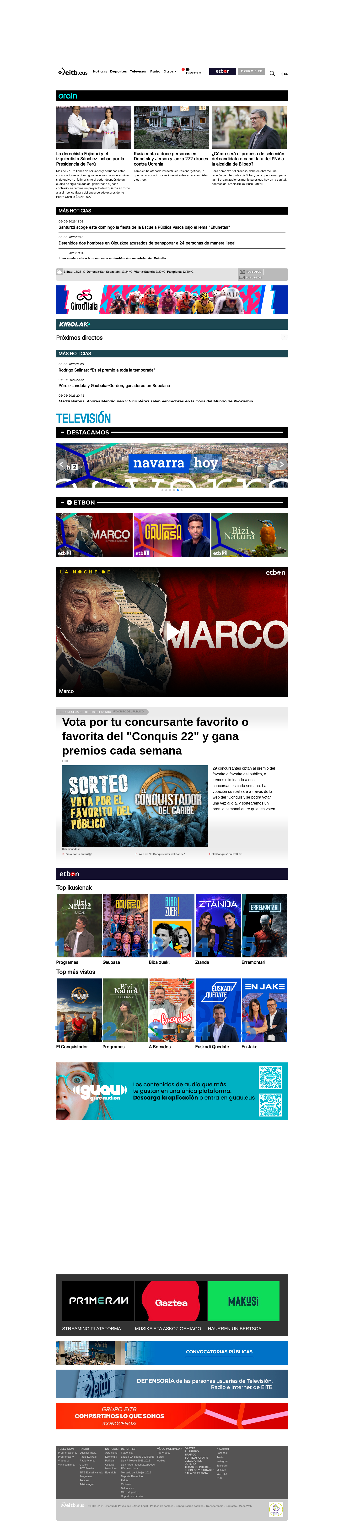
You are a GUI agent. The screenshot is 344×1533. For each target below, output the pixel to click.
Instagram (222, 1461)
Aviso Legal (141, 1506)
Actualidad (111, 1452)
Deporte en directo (132, 1496)
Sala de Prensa (196, 1473)
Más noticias (75, 211)
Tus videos (250, 277)
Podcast (84, 1480)
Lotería (190, 1463)
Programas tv (66, 1456)
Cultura (109, 1464)
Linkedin (221, 1469)
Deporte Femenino (132, 1476)
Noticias (100, 71)
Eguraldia (110, 1472)
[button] (162, 490)
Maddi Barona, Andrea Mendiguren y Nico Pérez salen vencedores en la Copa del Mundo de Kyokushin (156, 401)
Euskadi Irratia (88, 1452)
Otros (168, 71)
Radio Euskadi (88, 1456)
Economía (111, 1456)
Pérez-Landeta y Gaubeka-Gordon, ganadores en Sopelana (114, 385)
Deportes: (128, 1448)
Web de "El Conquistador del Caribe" (162, 854)
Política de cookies (161, 1506)
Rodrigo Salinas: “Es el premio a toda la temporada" (107, 370)
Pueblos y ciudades (199, 1470)
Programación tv (67, 1452)
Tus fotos (250, 271)
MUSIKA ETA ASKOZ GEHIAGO (168, 1328)
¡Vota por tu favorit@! (78, 854)
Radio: (84, 1448)
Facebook (222, 1452)
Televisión (138, 71)
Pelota (125, 1480)
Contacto (231, 1506)
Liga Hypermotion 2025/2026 (138, 1464)
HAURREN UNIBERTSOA (235, 1328)
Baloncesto (127, 1488)
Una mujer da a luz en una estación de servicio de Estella (112, 258)
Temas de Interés (197, 1467)
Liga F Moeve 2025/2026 (135, 1460)
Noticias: (111, 1448)
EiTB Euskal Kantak (91, 1472)
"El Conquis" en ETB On (227, 854)
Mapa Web (245, 1506)
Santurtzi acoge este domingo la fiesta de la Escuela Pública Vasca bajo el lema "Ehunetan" (144, 227)
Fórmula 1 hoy (129, 1468)
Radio (155, 71)
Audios (161, 1460)
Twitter (220, 1457)
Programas (86, 1476)
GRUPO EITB (251, 71)
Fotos (160, 1456)
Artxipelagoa (87, 1484)
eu (280, 74)
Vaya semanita (66, 1464)
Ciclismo (126, 1484)
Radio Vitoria (87, 1460)
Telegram (222, 1465)
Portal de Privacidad (118, 1506)
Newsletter (223, 1448)
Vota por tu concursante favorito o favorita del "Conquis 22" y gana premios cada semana (155, 736)
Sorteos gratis (196, 1457)
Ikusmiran (111, 1468)
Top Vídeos (163, 1452)
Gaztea (84, 1464)
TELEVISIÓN (83, 419)
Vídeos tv (63, 1460)
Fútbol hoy (127, 1452)
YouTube (222, 1473)
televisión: (66, 1448)
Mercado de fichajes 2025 (136, 1472)
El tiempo (192, 1451)
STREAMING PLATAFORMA (91, 1328)
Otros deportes (130, 1492)
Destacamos (88, 432)
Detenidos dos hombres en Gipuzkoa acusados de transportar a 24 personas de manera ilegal (147, 243)
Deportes (118, 71)
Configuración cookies (189, 1506)
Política (109, 1460)
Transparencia (214, 1506)
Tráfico (190, 1454)
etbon (84, 502)
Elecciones (193, 1460)
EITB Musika (87, 1468)
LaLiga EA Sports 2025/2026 (138, 1456)
